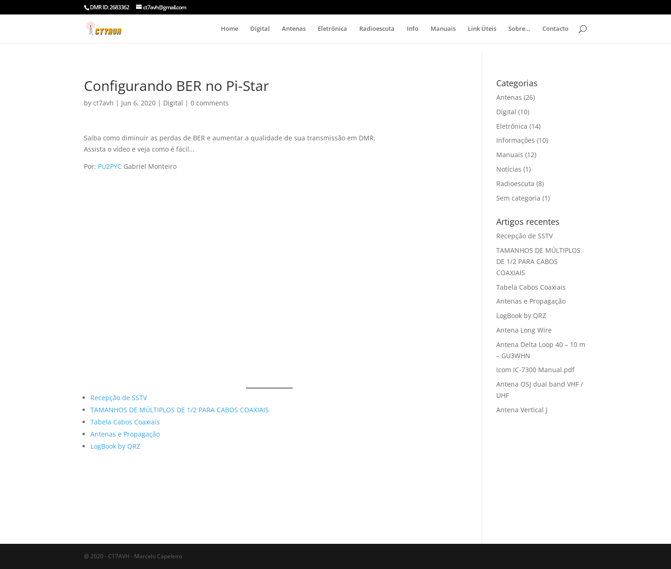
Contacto (555, 29)
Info (412, 29)
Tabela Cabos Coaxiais (125, 421)
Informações (515, 140)
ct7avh (103, 102)
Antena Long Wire (524, 330)
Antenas (294, 29)
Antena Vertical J (522, 409)
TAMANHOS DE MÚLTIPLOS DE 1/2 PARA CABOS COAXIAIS (179, 409)
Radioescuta (377, 29)
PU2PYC (110, 166)
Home (229, 29)
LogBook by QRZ (115, 446)
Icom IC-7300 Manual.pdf (535, 369)
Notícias (508, 169)
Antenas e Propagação (125, 434)
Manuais (443, 29)
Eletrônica (332, 29)
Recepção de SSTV (118, 397)
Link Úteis (482, 29)
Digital (260, 29)
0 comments (210, 102)
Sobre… (519, 29)
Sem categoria (518, 198)
